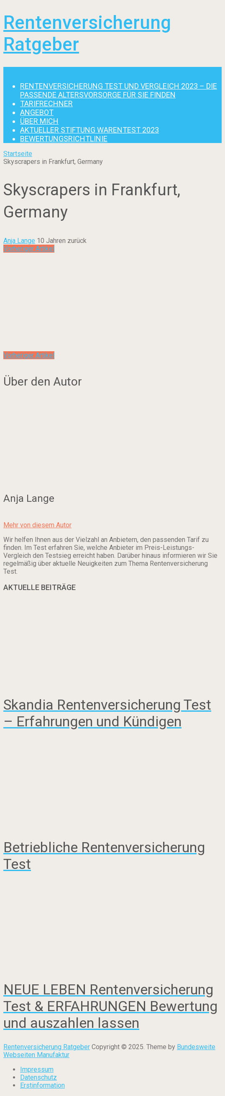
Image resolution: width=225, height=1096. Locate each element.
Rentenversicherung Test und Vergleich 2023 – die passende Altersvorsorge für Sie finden (118, 90)
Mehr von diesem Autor (37, 525)
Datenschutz (38, 1077)
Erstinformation (42, 1085)
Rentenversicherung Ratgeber (46, 1047)
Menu (11, 71)
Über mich (39, 121)
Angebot (37, 112)
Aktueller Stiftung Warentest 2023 (89, 129)
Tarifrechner (46, 103)
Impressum (37, 1069)
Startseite (17, 154)
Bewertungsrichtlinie (63, 138)
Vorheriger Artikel (28, 249)
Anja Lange (19, 241)
